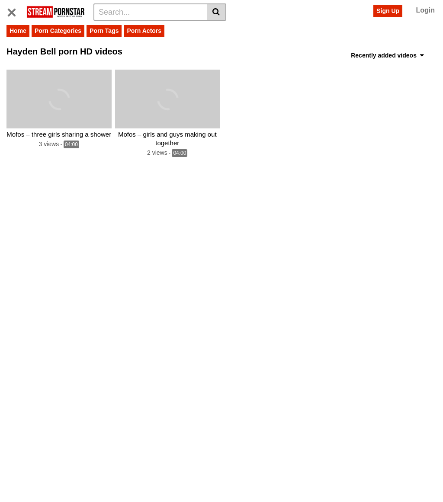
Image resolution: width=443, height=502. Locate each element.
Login (425, 10)
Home (18, 30)
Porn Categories (58, 30)
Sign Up (387, 10)
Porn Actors (144, 30)
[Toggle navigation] (14, 10)
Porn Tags (104, 30)
